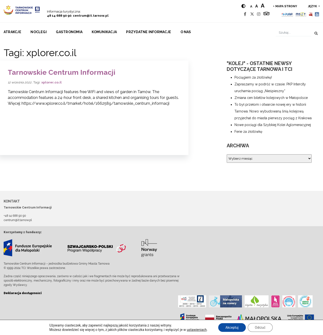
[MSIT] (300, 14)
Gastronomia (69, 32)
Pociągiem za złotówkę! (253, 77)
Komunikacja (104, 32)
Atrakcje (12, 32)
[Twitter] (252, 14)
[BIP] (310, 14)
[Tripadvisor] (266, 14)
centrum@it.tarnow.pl (90, 15)
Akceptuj (231, 327)
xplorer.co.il (51, 82)
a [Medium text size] (256, 6)
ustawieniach (196, 330)
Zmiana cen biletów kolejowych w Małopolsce (271, 98)
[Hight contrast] (243, 6)
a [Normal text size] (251, 6)
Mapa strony (286, 6)
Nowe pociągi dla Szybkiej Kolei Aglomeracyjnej (272, 125)
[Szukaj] (293, 32)
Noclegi (38, 32)
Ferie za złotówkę (248, 132)
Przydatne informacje (148, 32)
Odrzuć (260, 327)
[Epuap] (287, 14)
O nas (185, 32)
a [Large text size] (262, 5)
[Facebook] (245, 14)
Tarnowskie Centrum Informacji (61, 72)
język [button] (313, 6)
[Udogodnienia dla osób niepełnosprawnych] (317, 14)
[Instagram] (258, 14)
